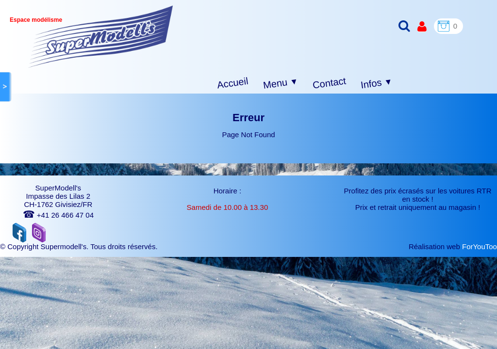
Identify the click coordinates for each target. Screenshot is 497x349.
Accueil (232, 83)
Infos (376, 84)
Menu (281, 83)
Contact (329, 82)
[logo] (100, 36)
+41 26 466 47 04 (58, 215)
